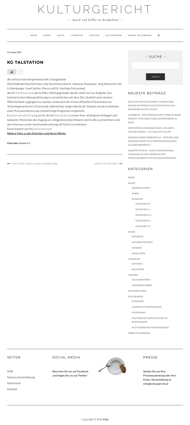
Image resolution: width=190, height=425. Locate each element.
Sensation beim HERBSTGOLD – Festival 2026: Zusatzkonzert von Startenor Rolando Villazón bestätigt (153, 141)
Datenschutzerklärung (21, 377)
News (34, 35)
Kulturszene (114, 35)
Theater (94, 35)
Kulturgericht (95, 9)
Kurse (135, 193)
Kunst (47, 35)
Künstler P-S (143, 220)
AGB (10, 371)
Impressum (14, 383)
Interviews (138, 312)
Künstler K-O (24, 143)
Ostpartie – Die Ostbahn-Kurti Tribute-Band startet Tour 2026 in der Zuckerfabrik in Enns (154, 118)
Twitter (82, 375)
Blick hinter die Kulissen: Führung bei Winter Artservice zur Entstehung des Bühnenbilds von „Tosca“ (151, 105)
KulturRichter (137, 290)
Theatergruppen (142, 285)
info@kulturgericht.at (155, 383)
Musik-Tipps (138, 253)
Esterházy (138, 301)
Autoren (137, 263)
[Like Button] (11, 72)
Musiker (137, 247)
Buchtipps (138, 269)
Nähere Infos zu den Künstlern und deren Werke (36, 133)
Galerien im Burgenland (147, 306)
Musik (60, 35)
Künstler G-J (143, 209)
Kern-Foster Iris (106, 163)
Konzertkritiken (142, 242)
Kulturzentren (141, 279)
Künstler (137, 199)
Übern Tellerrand (140, 35)
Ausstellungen (141, 187)
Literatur (77, 35)
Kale (105, 419)
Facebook (82, 371)
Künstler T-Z (143, 226)
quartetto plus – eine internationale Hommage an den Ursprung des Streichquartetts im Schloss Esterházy (152, 154)
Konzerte (138, 236)
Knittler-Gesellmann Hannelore (35, 163)
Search (155, 76)
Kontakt (12, 389)
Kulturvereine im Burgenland (150, 327)
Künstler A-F (143, 203)
